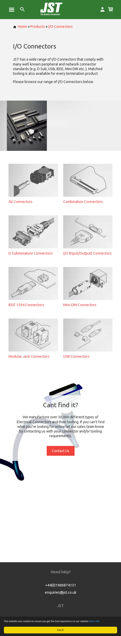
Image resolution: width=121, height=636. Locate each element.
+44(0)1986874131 (60, 585)
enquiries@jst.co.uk (60, 592)
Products (37, 27)
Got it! (60, 630)
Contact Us (60, 451)
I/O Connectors (60, 27)
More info (94, 621)
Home (20, 27)
